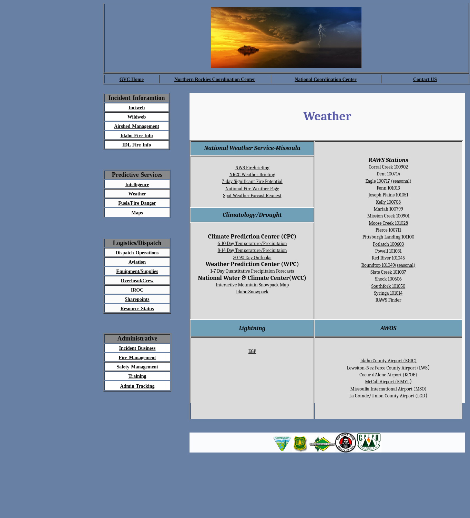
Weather (137, 193)
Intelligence (137, 184)
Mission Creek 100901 (388, 216)
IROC (137, 290)
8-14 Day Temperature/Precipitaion (252, 250)
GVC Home (131, 79)
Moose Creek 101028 (388, 223)
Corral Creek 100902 (388, 167)
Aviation (137, 262)
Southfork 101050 (388, 286)
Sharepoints (137, 299)
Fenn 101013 (388, 188)
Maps (137, 212)
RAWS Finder (388, 300)
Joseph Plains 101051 (388, 195)
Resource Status (137, 308)
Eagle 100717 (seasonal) (388, 181)
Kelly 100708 (388, 202)
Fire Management (137, 357)
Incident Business (137, 348)
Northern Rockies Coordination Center (214, 79)
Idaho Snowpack (252, 292)
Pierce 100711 (388, 230)
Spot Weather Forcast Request (252, 196)
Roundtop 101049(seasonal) (388, 265)
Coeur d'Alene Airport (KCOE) (388, 375)
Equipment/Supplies (137, 271)
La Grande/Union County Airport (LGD (387, 396)
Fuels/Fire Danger (137, 203)
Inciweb (137, 107)
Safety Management (137, 366)
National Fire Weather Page (252, 189)
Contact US (425, 79)
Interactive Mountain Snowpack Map (252, 285)
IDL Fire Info (136, 145)
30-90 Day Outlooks (252, 258)
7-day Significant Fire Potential (252, 181)
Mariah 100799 (388, 209)
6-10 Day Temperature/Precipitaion (252, 243)
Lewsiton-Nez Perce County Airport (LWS (387, 368)
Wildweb (136, 117)
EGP (252, 351)
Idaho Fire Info (136, 135)
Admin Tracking (137, 386)
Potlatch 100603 (388, 244)
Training (137, 376)
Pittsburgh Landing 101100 (388, 237)
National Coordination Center (326, 79)
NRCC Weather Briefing (252, 174)
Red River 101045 (388, 258)
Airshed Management (136, 126)
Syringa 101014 (388, 293)
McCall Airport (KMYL (387, 382)
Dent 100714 (388, 174)
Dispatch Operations (137, 252)
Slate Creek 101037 (388, 272)
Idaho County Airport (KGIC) (388, 361)
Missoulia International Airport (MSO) (388, 389)
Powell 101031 (388, 251)
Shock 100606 (388, 279)
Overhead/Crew (137, 280)
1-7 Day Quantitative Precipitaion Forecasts (252, 271)
